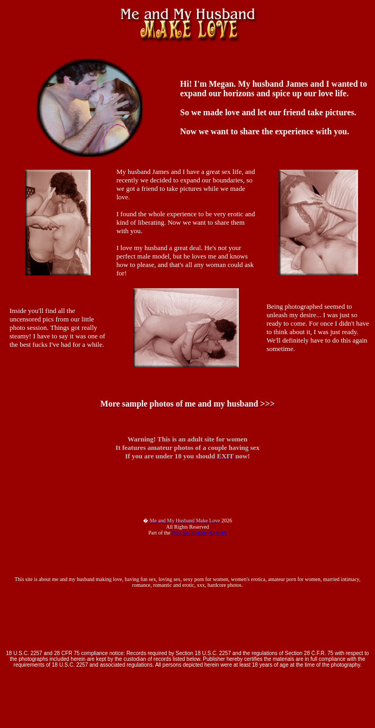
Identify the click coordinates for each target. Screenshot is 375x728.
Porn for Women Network (199, 533)
